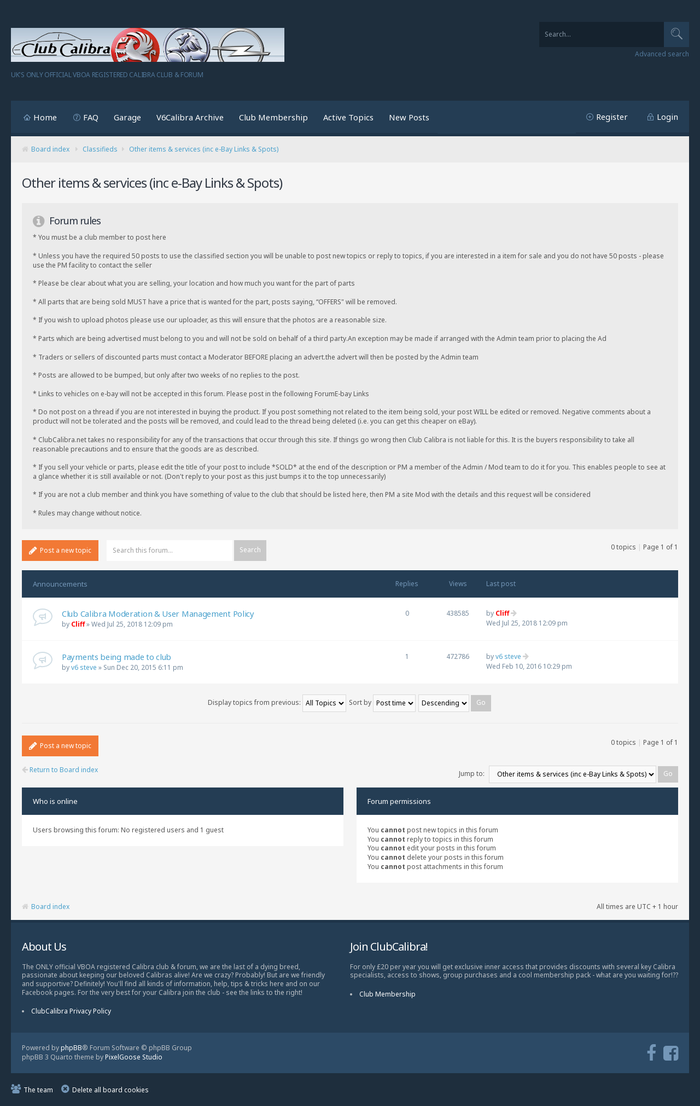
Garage (127, 117)
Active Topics (348, 117)
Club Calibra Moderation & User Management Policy (158, 613)
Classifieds (100, 149)
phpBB (71, 1047)
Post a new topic (60, 550)
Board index (50, 149)
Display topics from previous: (277, 702)
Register (612, 116)
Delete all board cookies (110, 1090)
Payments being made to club (116, 656)
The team (38, 1090)
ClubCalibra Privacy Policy (71, 1011)
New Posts (409, 117)
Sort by (382, 702)
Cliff (78, 624)
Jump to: (472, 773)
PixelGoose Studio (133, 1057)
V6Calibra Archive (190, 117)
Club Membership (273, 117)
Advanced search (662, 54)
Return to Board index (60, 770)
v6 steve (84, 667)
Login (667, 116)
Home (45, 117)
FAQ (90, 117)
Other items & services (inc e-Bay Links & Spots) (203, 149)
